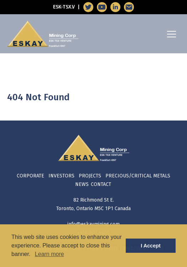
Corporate (30, 176)
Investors (61, 176)
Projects (90, 176)
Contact (101, 184)
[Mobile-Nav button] (171, 34)
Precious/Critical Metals (137, 176)
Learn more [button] (49, 254)
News (82, 184)
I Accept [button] (150, 246)
